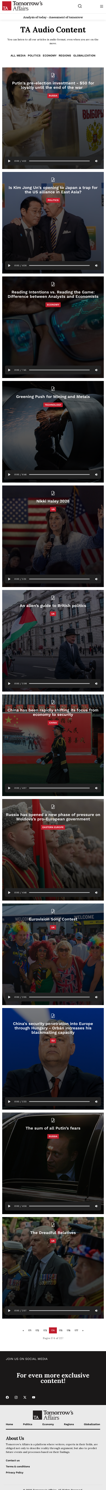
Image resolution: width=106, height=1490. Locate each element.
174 (53, 1330)
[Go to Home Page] (22, 5)
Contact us (13, 1460)
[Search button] (80, 6)
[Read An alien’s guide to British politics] (53, 641)
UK (53, 613)
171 (29, 1330)
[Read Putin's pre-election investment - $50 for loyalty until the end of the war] (53, 118)
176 (68, 1330)
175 (61, 1330)
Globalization (84, 55)
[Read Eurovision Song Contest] (53, 954)
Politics (34, 55)
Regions (65, 55)
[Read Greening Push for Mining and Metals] (53, 432)
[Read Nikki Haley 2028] (53, 536)
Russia (53, 95)
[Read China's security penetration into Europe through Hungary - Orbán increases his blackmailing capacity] (53, 1059)
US (53, 509)
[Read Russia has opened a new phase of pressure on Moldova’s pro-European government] (53, 850)
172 (37, 1330)
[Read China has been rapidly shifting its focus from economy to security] (53, 745)
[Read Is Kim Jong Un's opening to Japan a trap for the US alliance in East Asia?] (53, 223)
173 (45, 1330)
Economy (49, 55)
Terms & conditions (18, 1466)
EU (53, 1040)
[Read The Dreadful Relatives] (53, 1268)
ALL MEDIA (18, 55)
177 (76, 1330)
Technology (53, 404)
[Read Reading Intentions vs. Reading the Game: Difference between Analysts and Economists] (53, 327)
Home (9, 1424)
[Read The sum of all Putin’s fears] (53, 1163)
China (53, 722)
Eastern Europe (53, 827)
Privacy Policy (14, 1472)
